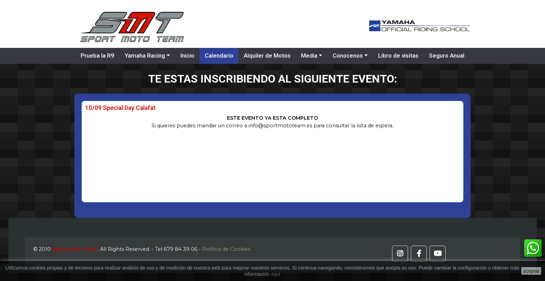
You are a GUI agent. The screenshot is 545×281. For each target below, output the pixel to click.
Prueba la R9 (97, 55)
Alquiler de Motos (267, 55)
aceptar (531, 271)
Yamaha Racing (145, 55)
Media (309, 55)
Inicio (187, 55)
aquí (275, 274)
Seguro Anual (446, 55)
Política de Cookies (226, 249)
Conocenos (348, 55)
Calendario (219, 55)
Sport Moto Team (75, 249)
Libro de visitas (398, 55)
